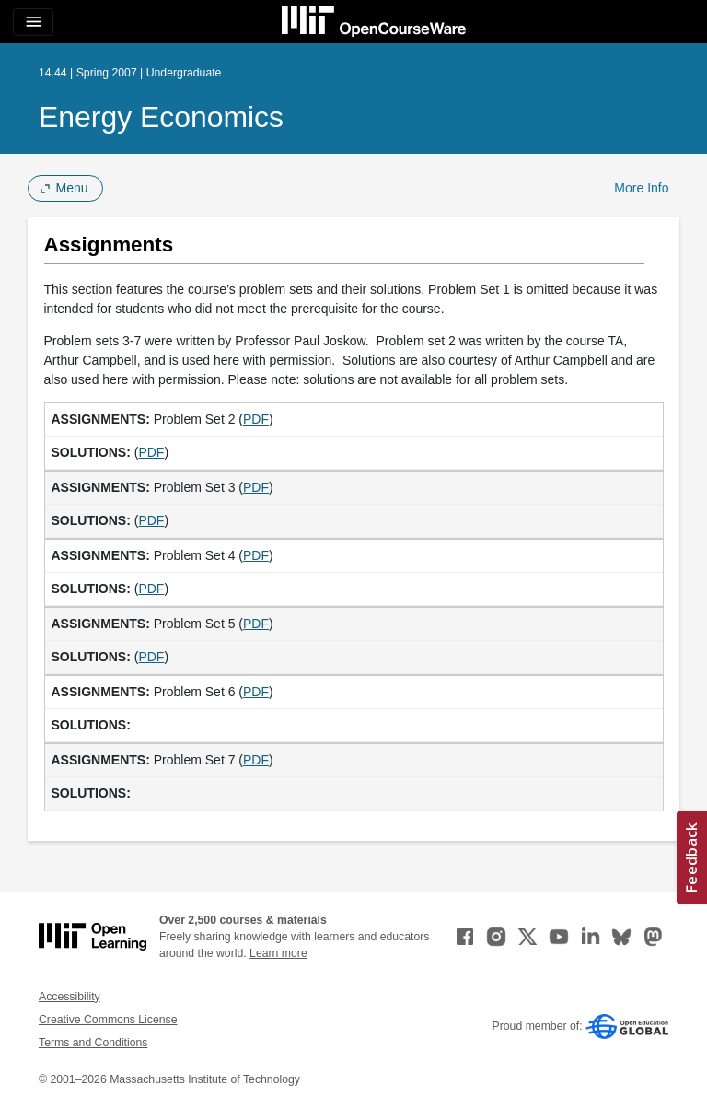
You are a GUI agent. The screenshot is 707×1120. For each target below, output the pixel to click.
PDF (256, 419)
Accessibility (69, 996)
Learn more (278, 953)
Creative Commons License (108, 1019)
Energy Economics (161, 117)
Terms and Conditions (93, 1042)
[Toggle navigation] (33, 22)
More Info (641, 188)
